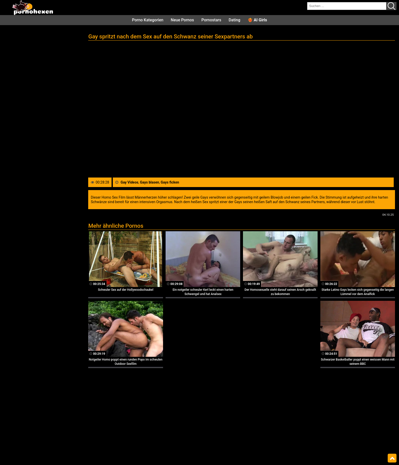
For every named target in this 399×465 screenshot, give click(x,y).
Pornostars (211, 20)
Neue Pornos (182, 20)
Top (392, 458)
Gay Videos (129, 182)
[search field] (346, 6)
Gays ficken (170, 182)
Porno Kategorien (147, 20)
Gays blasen (149, 182)
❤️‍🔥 (257, 20)
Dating (234, 20)
